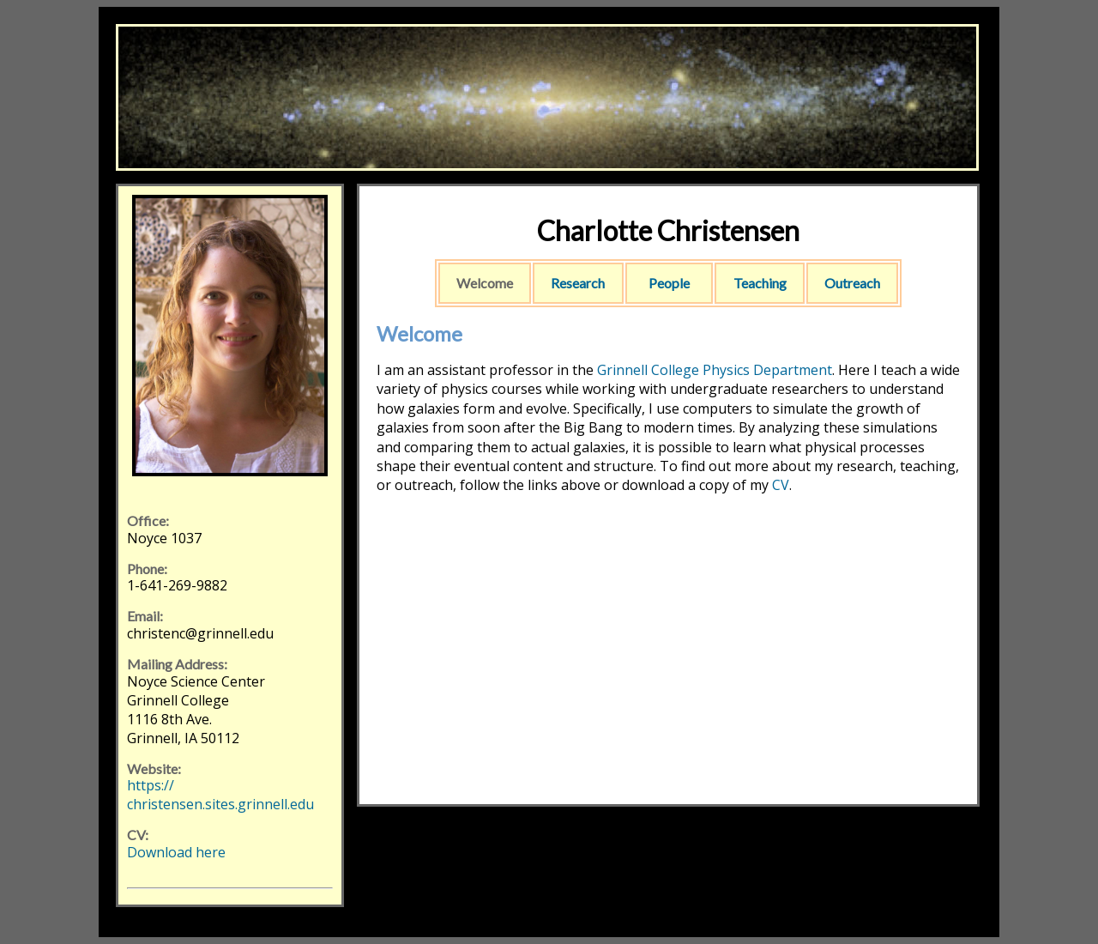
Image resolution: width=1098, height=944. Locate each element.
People (669, 283)
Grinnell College (648, 369)
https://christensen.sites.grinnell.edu (220, 795)
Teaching (760, 283)
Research (578, 283)
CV (780, 484)
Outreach (852, 283)
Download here (176, 852)
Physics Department (767, 369)
